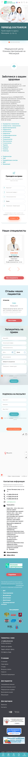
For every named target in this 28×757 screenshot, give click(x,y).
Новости (3, 672)
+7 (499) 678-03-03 (7, 641)
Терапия (5, 145)
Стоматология (7, 143)
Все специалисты (12, 278)
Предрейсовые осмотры (10, 160)
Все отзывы (12, 320)
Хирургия (6, 147)
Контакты (4, 707)
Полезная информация (8, 674)
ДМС (4, 162)
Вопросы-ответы (6, 669)
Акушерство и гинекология (11, 124)
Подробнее (12, 574)
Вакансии (4, 704)
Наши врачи (4, 664)
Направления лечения (7, 684)
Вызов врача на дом (7, 692)
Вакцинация (6, 164)
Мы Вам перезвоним (6, 643)
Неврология (6, 133)
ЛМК (4, 158)
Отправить (12, 218)
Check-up (6, 151)
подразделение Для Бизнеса (8, 585)
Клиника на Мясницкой (14, 429)
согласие (5, 214)
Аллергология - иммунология (11, 125)
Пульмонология (7, 139)
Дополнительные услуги (8, 687)
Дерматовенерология (9, 127)
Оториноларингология (9, 135)
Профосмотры (7, 156)
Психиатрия (6, 137)
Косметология (7, 131)
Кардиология (7, 129)
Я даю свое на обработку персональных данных (15, 376)
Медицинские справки (8, 689)
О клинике (4, 661)
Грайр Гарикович (14, 255)
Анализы (5, 149)
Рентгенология (7, 141)
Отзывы (3, 666)
